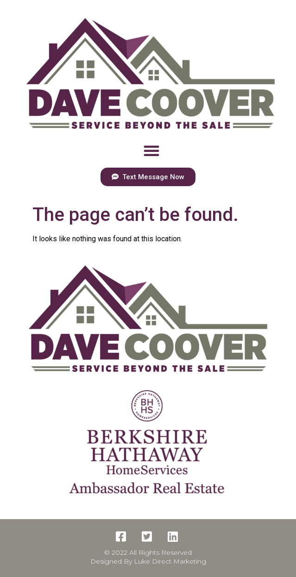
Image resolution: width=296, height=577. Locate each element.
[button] (151, 150)
